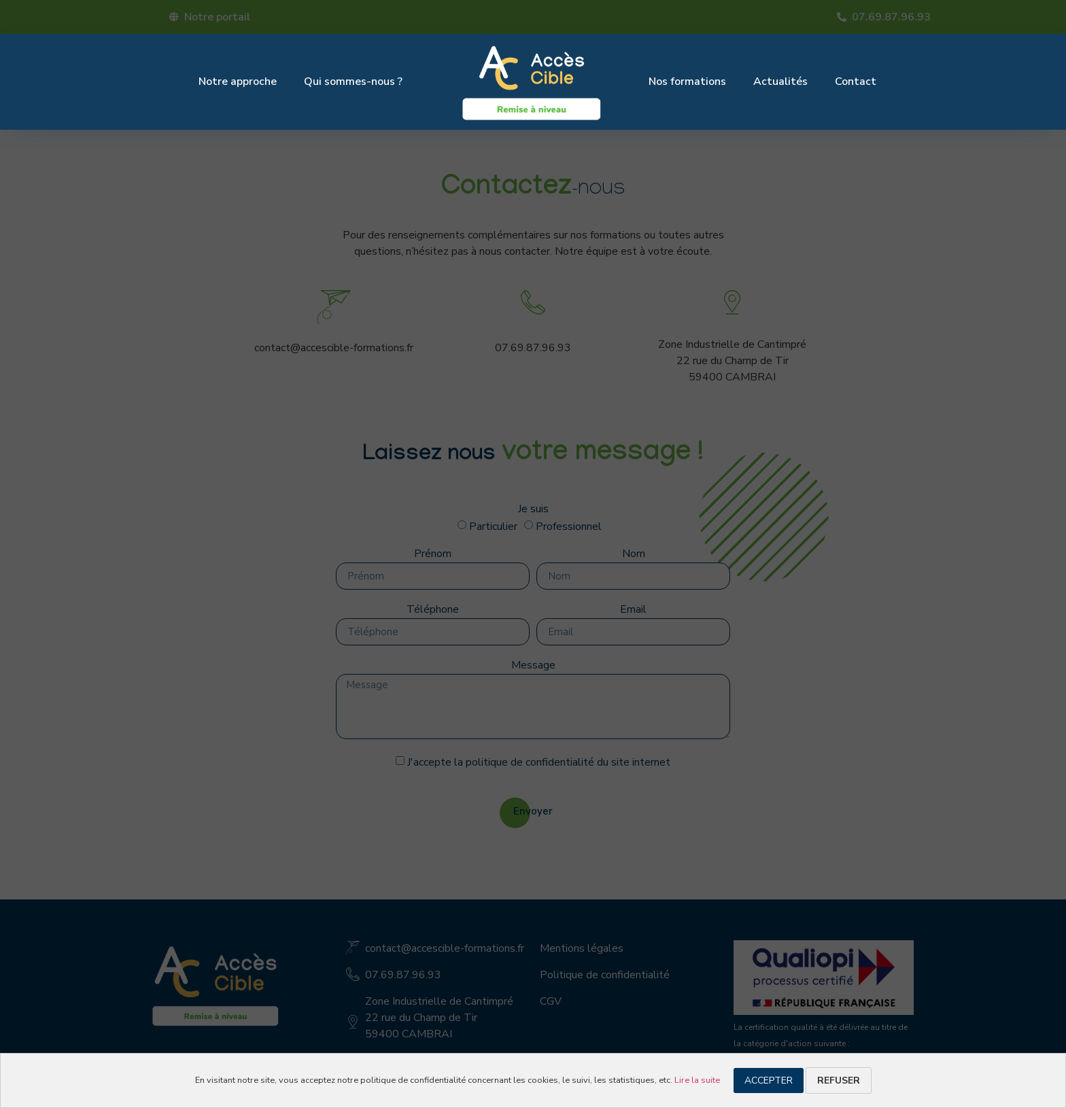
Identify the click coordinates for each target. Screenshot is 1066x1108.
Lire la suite (697, 1080)
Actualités (780, 81)
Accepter (768, 1080)
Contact (855, 81)
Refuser (838, 1080)
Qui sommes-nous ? (353, 81)
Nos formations (687, 81)
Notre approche (238, 81)
